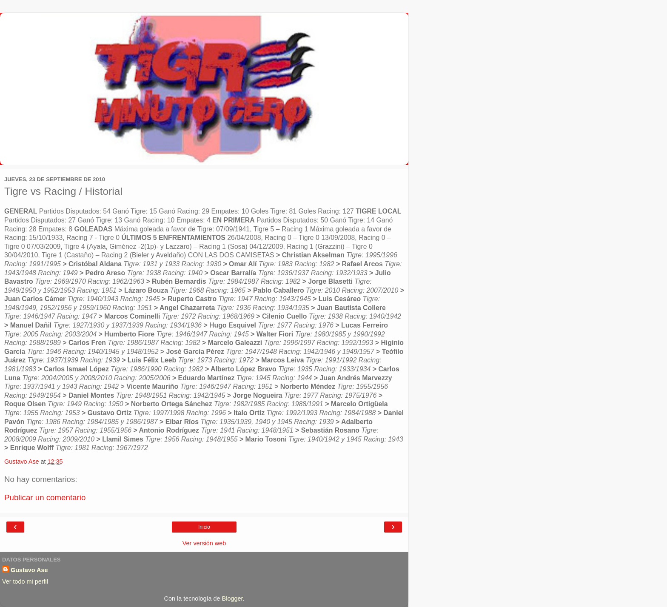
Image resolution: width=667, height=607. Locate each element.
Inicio (204, 527)
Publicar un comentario (45, 497)
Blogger (232, 598)
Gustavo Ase (29, 570)
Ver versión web (204, 543)
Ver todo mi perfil (25, 581)
